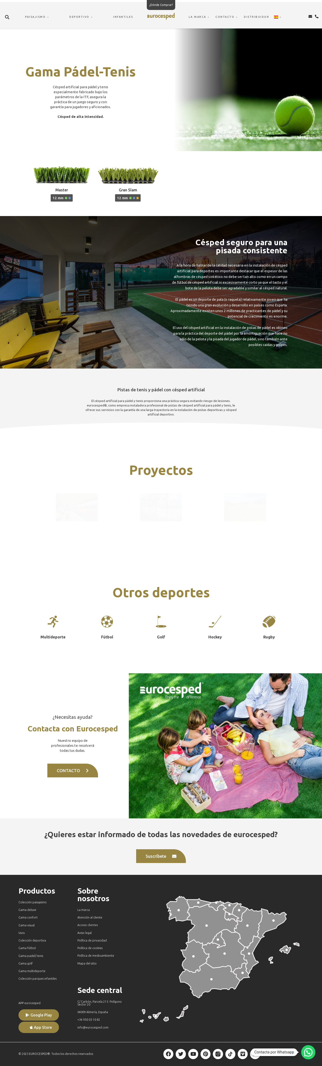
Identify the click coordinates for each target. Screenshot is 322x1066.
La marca (83, 909)
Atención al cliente (89, 917)
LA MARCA (200, 16)
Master (61, 190)
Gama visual (26, 925)
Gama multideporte (31, 971)
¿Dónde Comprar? (161, 4)
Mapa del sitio (87, 963)
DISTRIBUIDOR (256, 16)
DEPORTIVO (81, 16)
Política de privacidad (92, 940)
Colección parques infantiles (37, 978)
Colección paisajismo (32, 902)
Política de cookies (90, 948)
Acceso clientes (87, 925)
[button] (7, 17)
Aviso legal (84, 932)
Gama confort (28, 917)
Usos (21, 932)
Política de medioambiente (95, 955)
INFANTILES (123, 16)
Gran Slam (128, 190)
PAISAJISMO (37, 16)
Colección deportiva (32, 940)
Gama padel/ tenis (30, 955)
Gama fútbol (27, 948)
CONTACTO (227, 16)
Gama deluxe (27, 909)
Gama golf (25, 963)
